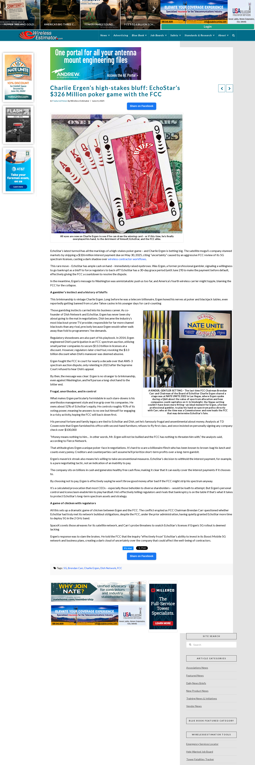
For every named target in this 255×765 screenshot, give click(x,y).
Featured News (59, 100)
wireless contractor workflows (127, 259)
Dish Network (108, 568)
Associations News (197, 667)
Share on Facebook (141, 106)
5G (65, 568)
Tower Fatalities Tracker (200, 759)
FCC (119, 568)
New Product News (197, 690)
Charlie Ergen (91, 568)
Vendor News (194, 706)
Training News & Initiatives (201, 698)
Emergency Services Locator (202, 744)
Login (208, 27)
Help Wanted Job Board (199, 751)
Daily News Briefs (196, 683)
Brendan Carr (75, 568)
